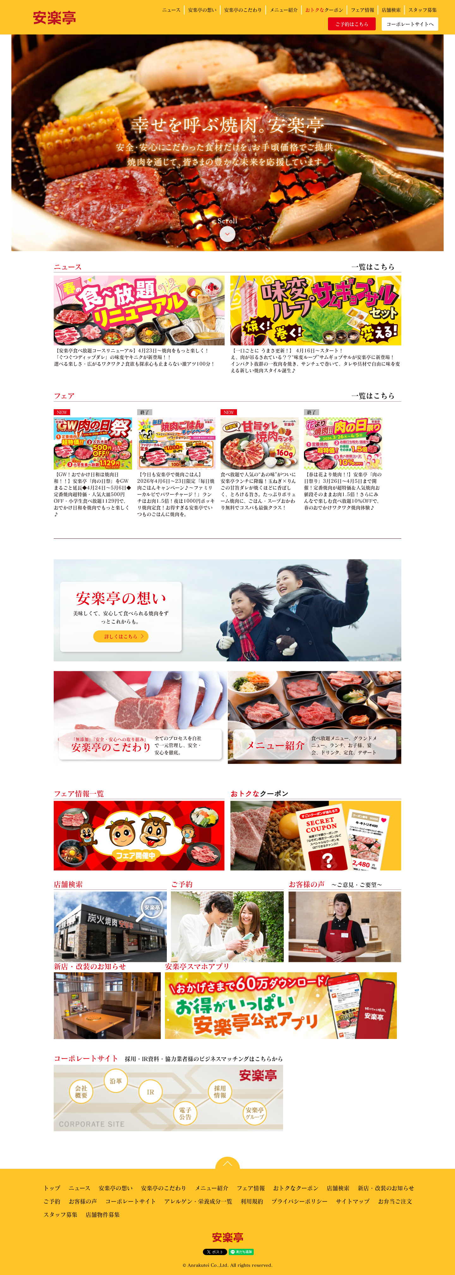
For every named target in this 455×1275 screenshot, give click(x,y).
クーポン (324, 10)
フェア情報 (362, 10)
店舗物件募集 (103, 1214)
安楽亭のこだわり (243, 10)
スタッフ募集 (422, 10)
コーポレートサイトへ (410, 24)
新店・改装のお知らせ (386, 1188)
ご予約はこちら (351, 24)
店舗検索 (391, 10)
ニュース (171, 10)
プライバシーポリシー (299, 1201)
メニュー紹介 (284, 10)
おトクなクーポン (295, 1188)
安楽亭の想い (202, 10)
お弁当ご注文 (395, 1201)
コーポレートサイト (130, 1201)
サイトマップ (353, 1201)
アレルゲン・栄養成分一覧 (198, 1201)
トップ (51, 1188)
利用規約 (251, 1201)
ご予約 (51, 1201)
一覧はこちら (373, 266)
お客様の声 (83, 1201)
